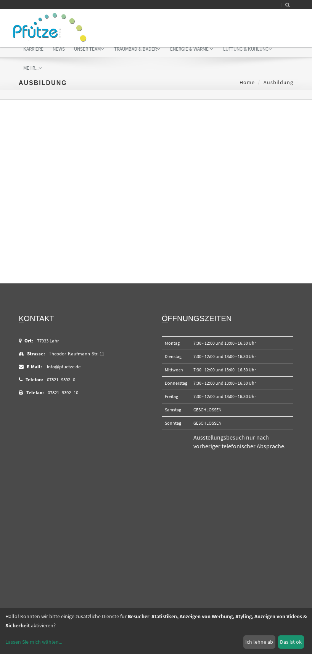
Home (247, 82)
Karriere (33, 49)
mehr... (32, 68)
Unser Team (89, 49)
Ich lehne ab (259, 641)
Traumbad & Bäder (137, 49)
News (59, 49)
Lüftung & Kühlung (247, 49)
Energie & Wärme (191, 49)
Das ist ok (291, 641)
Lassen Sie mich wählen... (33, 641)
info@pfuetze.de (63, 366)
